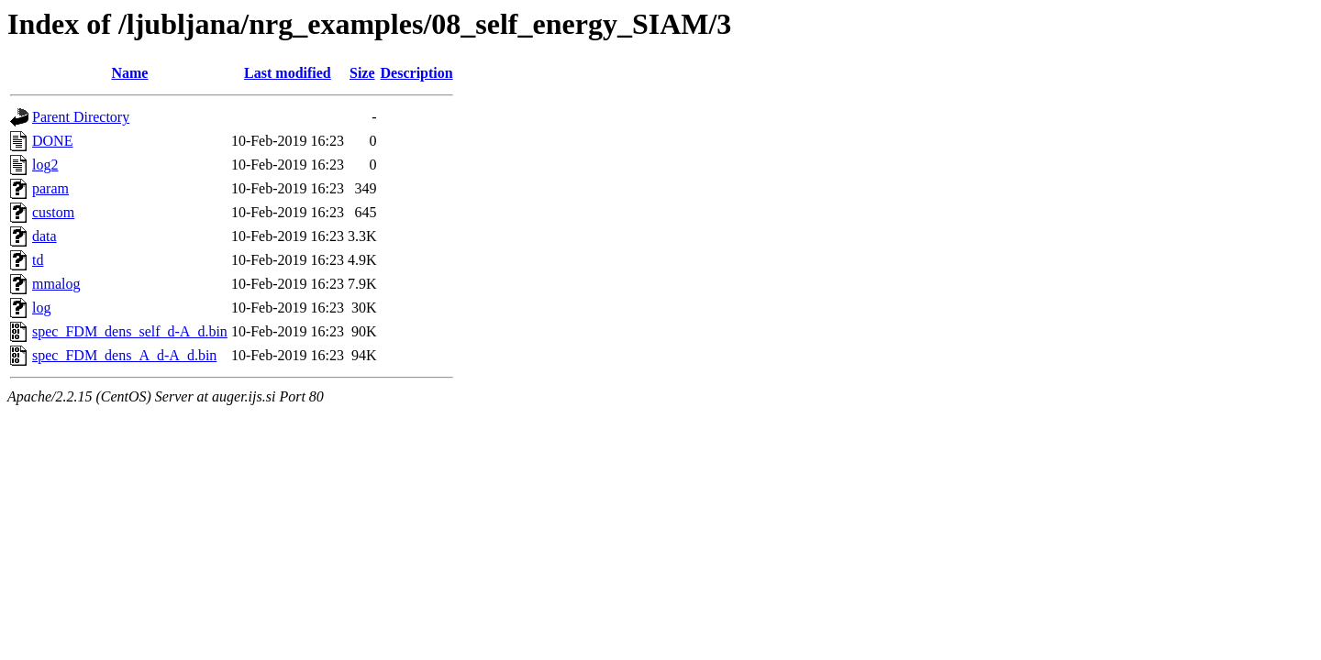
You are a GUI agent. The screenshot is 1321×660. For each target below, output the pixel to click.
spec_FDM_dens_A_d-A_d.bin (124, 355)
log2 (45, 164)
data (44, 236)
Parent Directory (80, 117)
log (41, 307)
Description (417, 73)
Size (362, 73)
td (37, 260)
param (50, 188)
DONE (52, 140)
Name (129, 73)
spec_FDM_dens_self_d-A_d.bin (130, 331)
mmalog (56, 284)
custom (53, 212)
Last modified (287, 73)
